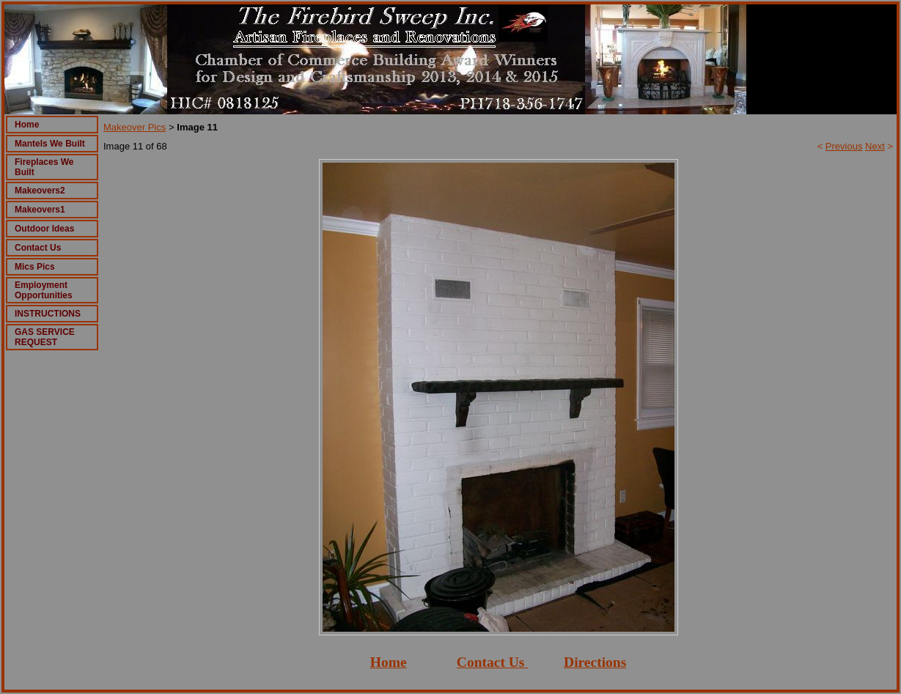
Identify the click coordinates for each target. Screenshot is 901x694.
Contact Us (38, 248)
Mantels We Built (50, 144)
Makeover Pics (134, 127)
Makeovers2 (40, 190)
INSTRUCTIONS (48, 314)
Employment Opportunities (44, 290)
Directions (595, 662)
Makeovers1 (40, 209)
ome (394, 662)
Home (27, 124)
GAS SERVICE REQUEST (45, 337)
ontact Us (496, 662)
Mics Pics (35, 267)
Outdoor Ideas (44, 229)
